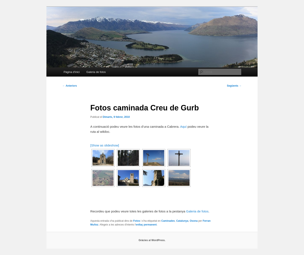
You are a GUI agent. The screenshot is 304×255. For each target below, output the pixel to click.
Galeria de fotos (96, 72)
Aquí (183, 126)
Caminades (168, 220)
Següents (234, 85)
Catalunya (182, 220)
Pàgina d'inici (72, 72)
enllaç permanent (146, 224)
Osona (194, 220)
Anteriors (69, 85)
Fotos (136, 220)
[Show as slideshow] (104, 145)
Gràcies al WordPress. (151, 240)
